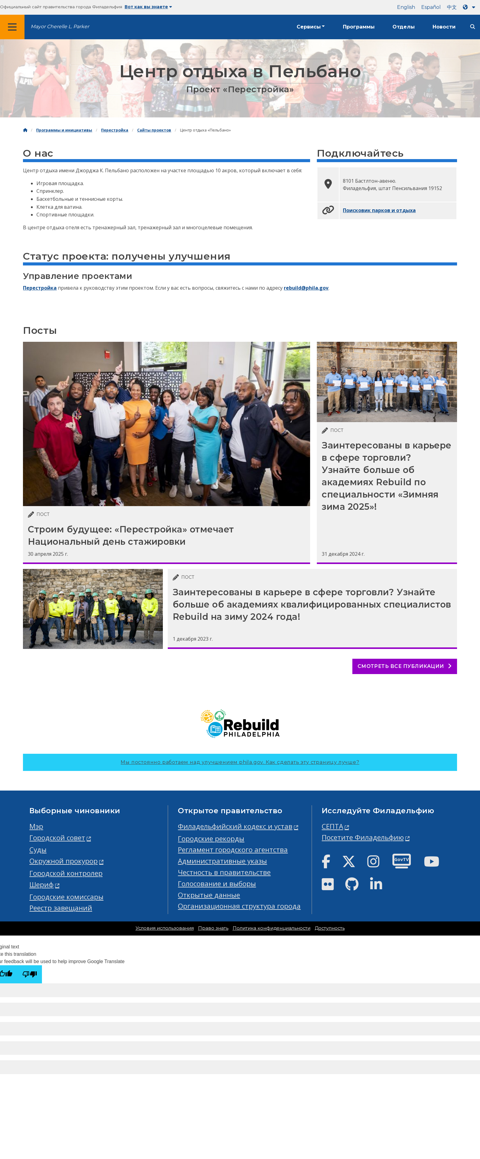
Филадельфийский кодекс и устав (235, 826)
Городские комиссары (66, 897)
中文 (452, 7)
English (406, 7)
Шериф (41, 884)
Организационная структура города (239, 906)
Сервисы (309, 27)
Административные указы (222, 861)
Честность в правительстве (224, 872)
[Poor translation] (29, 974)
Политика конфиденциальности (271, 928)
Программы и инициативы (64, 130)
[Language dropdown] (470, 7)
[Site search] (472, 26)
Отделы (403, 27)
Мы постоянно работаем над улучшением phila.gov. (240, 762)
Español (431, 7)
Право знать (213, 928)
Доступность (330, 928)
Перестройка (114, 130)
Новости (444, 27)
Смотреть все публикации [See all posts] (405, 666)
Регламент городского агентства (233, 849)
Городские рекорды (211, 838)
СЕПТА (332, 826)
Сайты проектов (154, 130)
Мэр (36, 826)
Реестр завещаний (60, 908)
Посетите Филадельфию (363, 837)
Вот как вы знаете (148, 6)
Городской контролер (66, 873)
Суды (38, 849)
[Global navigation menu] (12, 27)
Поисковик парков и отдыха (379, 210)
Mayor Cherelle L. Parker (60, 26)
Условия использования (165, 928)
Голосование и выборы (217, 883)
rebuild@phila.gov (306, 287)
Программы (359, 27)
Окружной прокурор (63, 861)
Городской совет (57, 837)
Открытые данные (209, 895)
